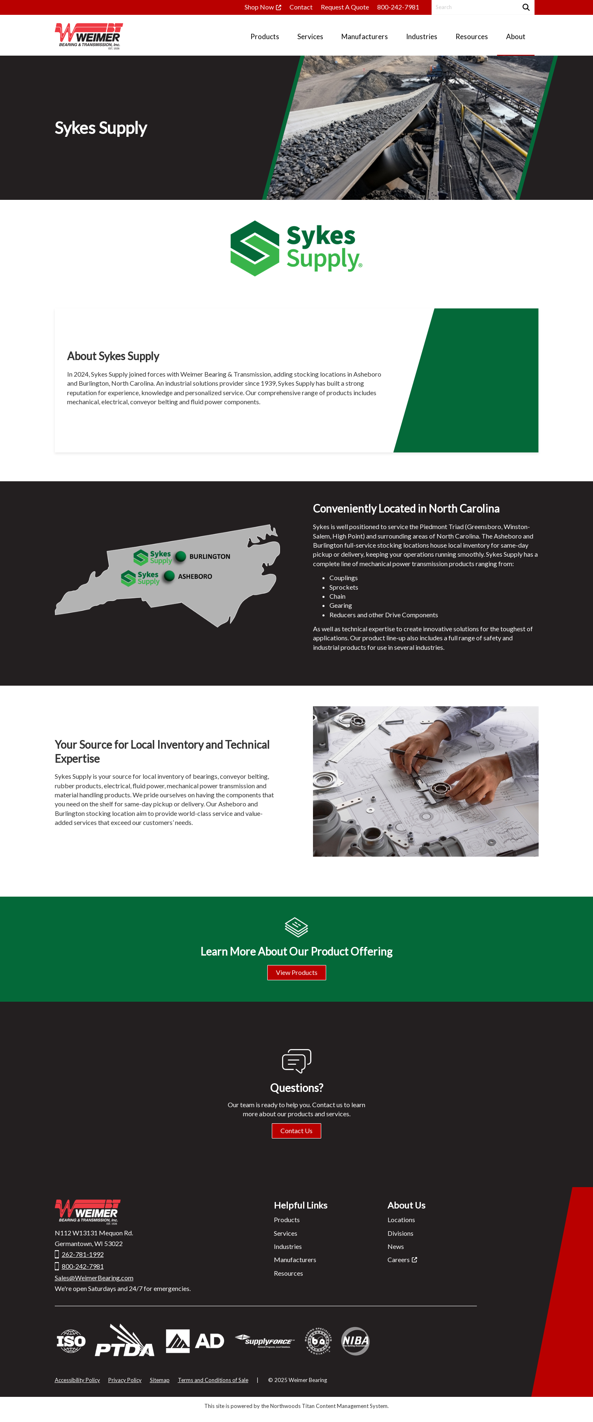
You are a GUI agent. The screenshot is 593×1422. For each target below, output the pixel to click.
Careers (399, 1259)
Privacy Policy (125, 1380)
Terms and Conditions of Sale (213, 1380)
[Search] (525, 7)
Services (285, 1233)
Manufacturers (295, 1259)
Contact (301, 7)
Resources (288, 1273)
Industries (288, 1246)
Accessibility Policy (77, 1380)
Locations (401, 1219)
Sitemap (160, 1380)
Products (287, 1219)
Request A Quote (345, 7)
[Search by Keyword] (474, 7)
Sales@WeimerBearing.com (94, 1277)
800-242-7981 (398, 7)
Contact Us (296, 1130)
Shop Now (259, 7)
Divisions (400, 1233)
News (396, 1246)
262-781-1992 (83, 1254)
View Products (297, 972)
